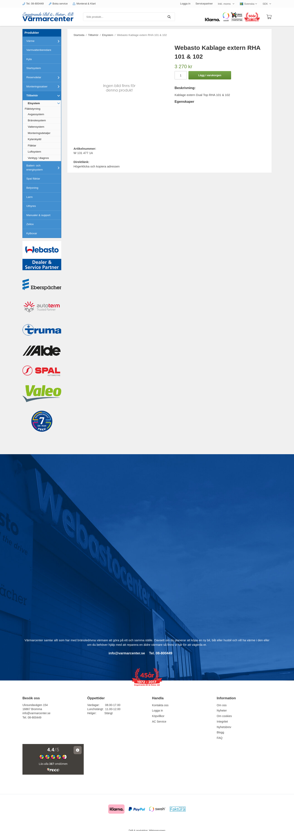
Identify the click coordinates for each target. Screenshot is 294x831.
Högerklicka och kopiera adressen (97, 166)
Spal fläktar (33, 178)
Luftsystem (34, 151)
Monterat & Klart (84, 3)
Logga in (185, 3)
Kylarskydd (34, 139)
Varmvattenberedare (38, 49)
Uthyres (31, 205)
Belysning (32, 187)
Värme (43, 41)
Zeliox (30, 224)
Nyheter (222, 710)
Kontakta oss (160, 705)
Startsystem (33, 68)
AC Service (159, 721)
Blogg (220, 732)
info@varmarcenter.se (36, 713)
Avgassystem (36, 114)
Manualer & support (38, 215)
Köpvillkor (158, 716)
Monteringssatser (43, 86)
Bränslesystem (37, 120)
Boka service (58, 3)
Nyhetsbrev (224, 727)
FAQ (220, 738)
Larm (29, 197)
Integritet (222, 721)
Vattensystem (36, 126)
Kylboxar (31, 233)
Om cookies (224, 716)
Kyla (29, 59)
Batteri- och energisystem (43, 167)
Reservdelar (43, 77)
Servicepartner (204, 3)
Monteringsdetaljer (39, 133)
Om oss (222, 705)
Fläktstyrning (32, 108)
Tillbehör (43, 96)
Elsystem (44, 103)
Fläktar (32, 145)
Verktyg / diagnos (38, 158)
